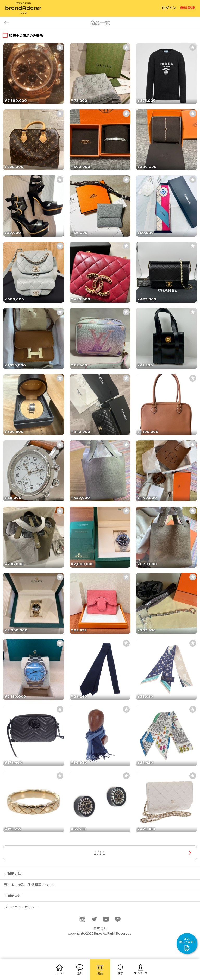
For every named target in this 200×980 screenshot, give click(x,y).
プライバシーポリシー (21, 907)
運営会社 (100, 928)
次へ (190, 853)
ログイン (169, 7)
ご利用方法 (12, 873)
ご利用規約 (12, 895)
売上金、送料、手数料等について (29, 884)
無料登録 (187, 7)
